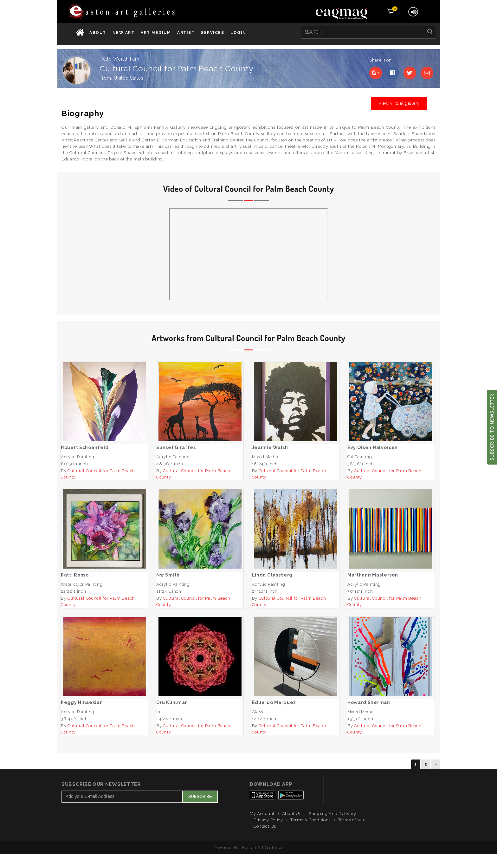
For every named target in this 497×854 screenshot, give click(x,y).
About (97, 32)
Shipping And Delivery (332, 813)
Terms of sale (352, 820)
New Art (124, 32)
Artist (186, 32)
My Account (262, 813)
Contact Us (265, 826)
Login (238, 32)
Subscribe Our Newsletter (101, 784)
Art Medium (156, 32)
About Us (291, 813)
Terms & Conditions (310, 820)
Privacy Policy (268, 820)
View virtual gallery (399, 103)
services (212, 32)
